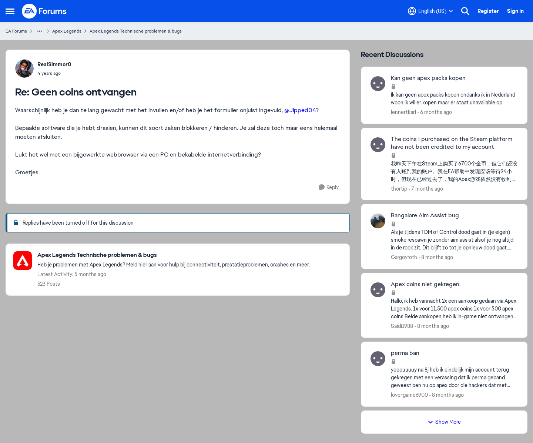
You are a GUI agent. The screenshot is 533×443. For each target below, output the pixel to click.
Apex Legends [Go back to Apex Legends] (66, 31)
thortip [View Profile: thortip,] (399, 188)
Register (488, 11)
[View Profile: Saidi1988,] (378, 289)
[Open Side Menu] (10, 11)
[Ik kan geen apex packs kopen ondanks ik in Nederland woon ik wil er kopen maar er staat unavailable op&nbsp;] (454, 99)
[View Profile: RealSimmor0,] (24, 68)
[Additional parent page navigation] (39, 31)
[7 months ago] (426, 188)
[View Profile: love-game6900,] (378, 358)
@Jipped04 (300, 110)
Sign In (515, 11)
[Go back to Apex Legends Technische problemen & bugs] (173, 255)
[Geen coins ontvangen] (54, 73)
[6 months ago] (435, 112)
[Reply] (328, 187)
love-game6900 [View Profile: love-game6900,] (409, 395)
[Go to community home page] (44, 11)
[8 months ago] (436, 257)
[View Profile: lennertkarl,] (378, 83)
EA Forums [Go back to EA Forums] (16, 31)
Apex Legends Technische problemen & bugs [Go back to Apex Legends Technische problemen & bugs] (136, 31)
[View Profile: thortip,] (378, 144)
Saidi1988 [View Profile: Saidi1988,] (402, 326)
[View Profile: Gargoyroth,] (378, 221)
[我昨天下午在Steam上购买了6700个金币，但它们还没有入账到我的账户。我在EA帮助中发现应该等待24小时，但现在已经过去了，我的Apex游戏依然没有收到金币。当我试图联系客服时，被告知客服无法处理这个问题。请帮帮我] (454, 171)
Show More (444, 422)
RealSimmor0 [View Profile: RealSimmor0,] (54, 64)
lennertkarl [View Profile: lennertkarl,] (403, 112)
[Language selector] (430, 11)
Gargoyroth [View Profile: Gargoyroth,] (404, 257)
